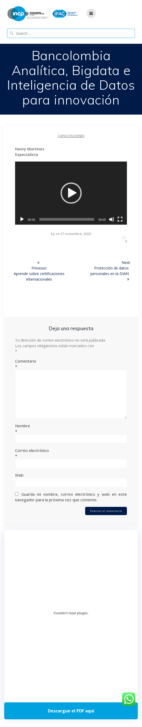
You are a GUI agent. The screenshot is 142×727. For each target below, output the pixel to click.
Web (19, 475)
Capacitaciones (71, 136)
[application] (71, 193)
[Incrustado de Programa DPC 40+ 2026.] (71, 613)
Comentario (71, 363)
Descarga (71, 710)
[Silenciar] (111, 219)
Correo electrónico (71, 453)
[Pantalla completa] (120, 219)
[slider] (66, 219)
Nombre (71, 428)
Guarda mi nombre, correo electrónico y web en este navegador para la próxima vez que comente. (71, 496)
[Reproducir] (22, 219)
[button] (71, 193)
